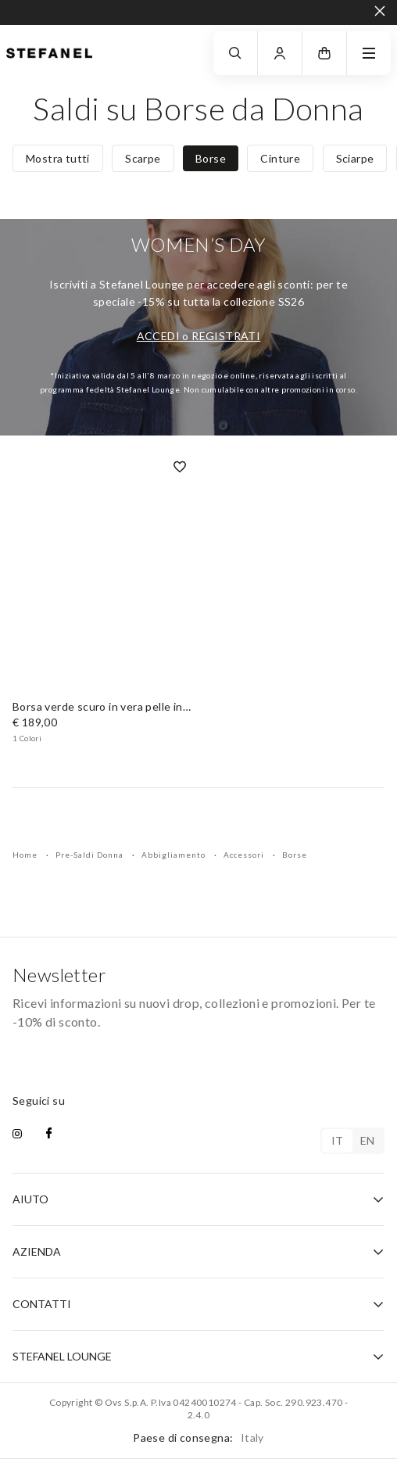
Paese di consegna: (198, 1437)
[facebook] (49, 1134)
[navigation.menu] (369, 53)
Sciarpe (355, 158)
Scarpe (142, 158)
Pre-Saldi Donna (90, 854)
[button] (324, 53)
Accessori (245, 854)
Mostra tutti (58, 158)
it (337, 1140)
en (367, 1140)
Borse (210, 158)
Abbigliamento (174, 854)
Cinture (280, 158)
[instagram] (17, 1134)
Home (26, 854)
